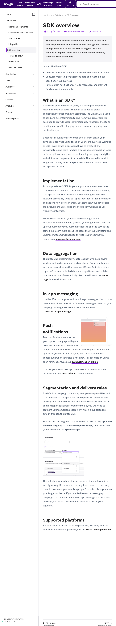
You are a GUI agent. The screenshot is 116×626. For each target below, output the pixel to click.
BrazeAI (9, 112)
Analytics (10, 105)
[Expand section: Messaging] (33, 93)
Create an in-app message (57, 311)
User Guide (47, 15)
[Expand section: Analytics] (33, 106)
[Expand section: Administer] (33, 74)
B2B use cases (15, 67)
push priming (69, 373)
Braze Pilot (13, 61)
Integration (13, 44)
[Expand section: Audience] (33, 86)
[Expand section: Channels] (33, 99)
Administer (11, 74)
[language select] (70, 5)
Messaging (11, 93)
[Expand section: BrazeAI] (33, 112)
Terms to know (15, 55)
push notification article (85, 361)
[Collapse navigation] (33, 14)
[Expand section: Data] (33, 80)
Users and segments (18, 26)
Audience (10, 86)
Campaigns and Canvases (20, 32)
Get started (11, 20)
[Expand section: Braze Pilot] (33, 61)
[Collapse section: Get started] (33, 20)
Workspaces (14, 38)
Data (8, 80)
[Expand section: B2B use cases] (33, 67)
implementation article (68, 239)
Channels (10, 99)
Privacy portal (12, 118)
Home (8, 14)
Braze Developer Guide (98, 529)
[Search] (80, 4)
